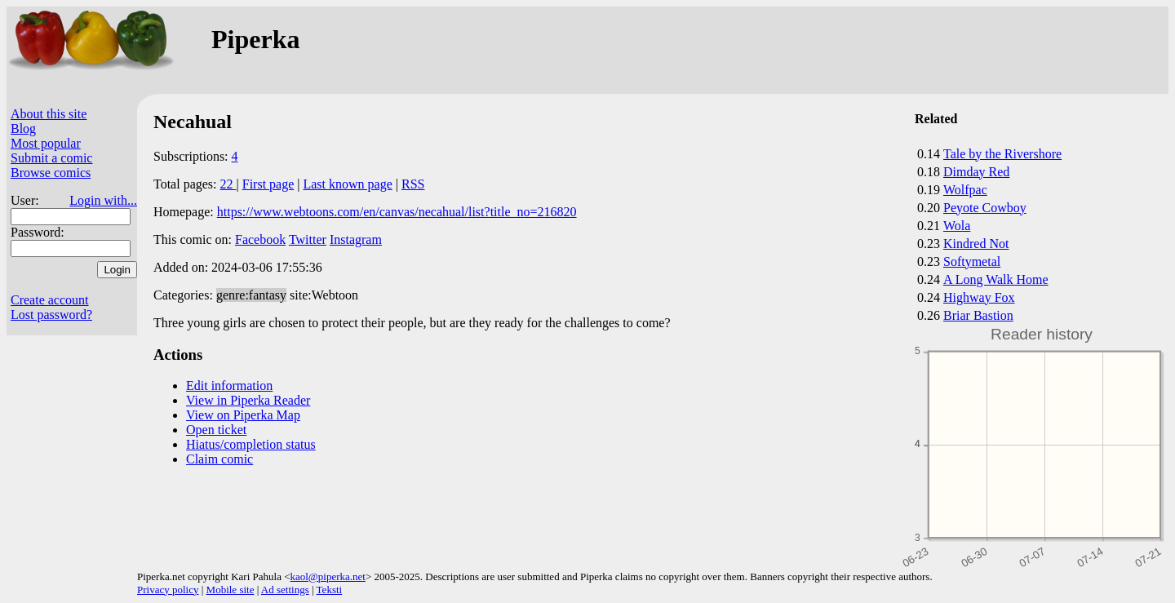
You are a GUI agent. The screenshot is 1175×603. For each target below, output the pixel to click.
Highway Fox (979, 297)
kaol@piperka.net (327, 576)
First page (268, 184)
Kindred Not (976, 244)
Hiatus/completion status (251, 444)
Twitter (307, 239)
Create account (50, 300)
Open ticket (216, 430)
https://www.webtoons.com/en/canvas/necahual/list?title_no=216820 (397, 212)
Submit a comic (51, 158)
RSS (412, 184)
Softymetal (971, 261)
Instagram (356, 239)
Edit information (229, 385)
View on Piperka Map (243, 415)
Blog (23, 128)
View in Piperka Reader (248, 400)
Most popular (46, 143)
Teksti (330, 589)
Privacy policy (167, 589)
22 (228, 184)
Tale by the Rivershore (1002, 154)
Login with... (103, 200)
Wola (956, 226)
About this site (48, 114)
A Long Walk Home (996, 279)
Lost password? (51, 314)
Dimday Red (976, 172)
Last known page (347, 184)
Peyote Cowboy (984, 208)
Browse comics (51, 173)
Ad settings (285, 589)
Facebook (260, 239)
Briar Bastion (978, 315)
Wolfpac (965, 190)
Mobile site (230, 589)
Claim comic (219, 459)
